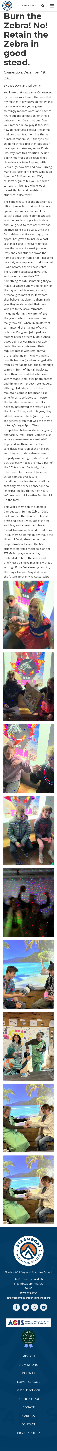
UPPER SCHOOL (28, 1399)
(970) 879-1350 (28, 1293)
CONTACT (28, 1424)
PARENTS (28, 1373)
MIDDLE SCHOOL (29, 1390)
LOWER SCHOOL (28, 1382)
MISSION (28, 1356)
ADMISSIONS (28, 1365)
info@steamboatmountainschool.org (28, 1297)
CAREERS (28, 1416)
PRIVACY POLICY (28, 1433)
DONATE (28, 1407)
